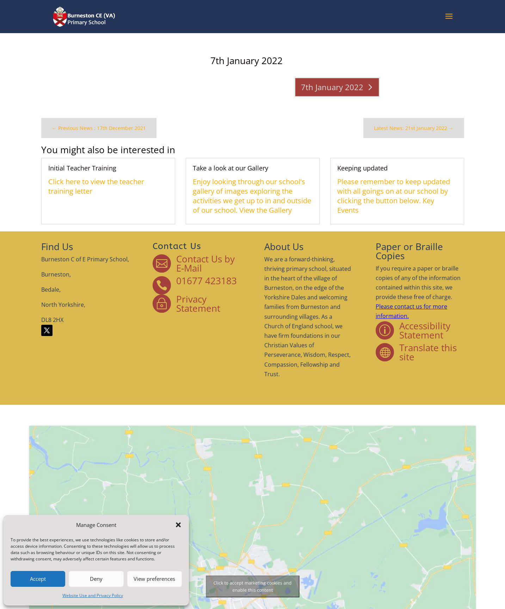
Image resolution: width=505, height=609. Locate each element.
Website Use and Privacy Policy (92, 595)
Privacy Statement (204, 305)
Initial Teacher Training (102, 170)
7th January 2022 (323, 85)
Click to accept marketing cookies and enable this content (252, 586)
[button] (178, 524)
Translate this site (407, 348)
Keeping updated (349, 170)
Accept (38, 578)
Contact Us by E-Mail (211, 269)
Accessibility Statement (404, 328)
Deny (96, 578)
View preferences (154, 578)
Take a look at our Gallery (232, 170)
